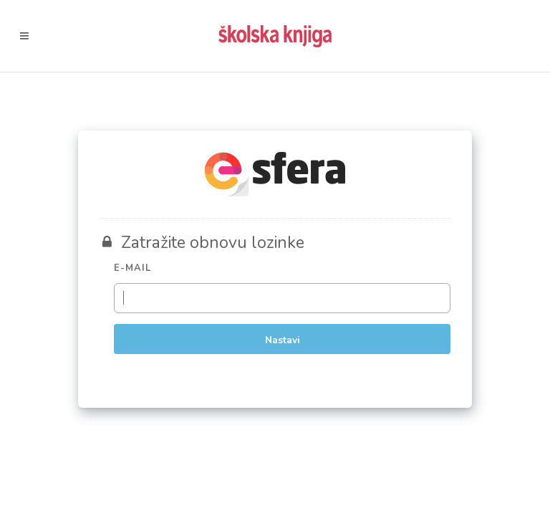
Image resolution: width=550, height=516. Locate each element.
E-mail (132, 268)
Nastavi (282, 340)
